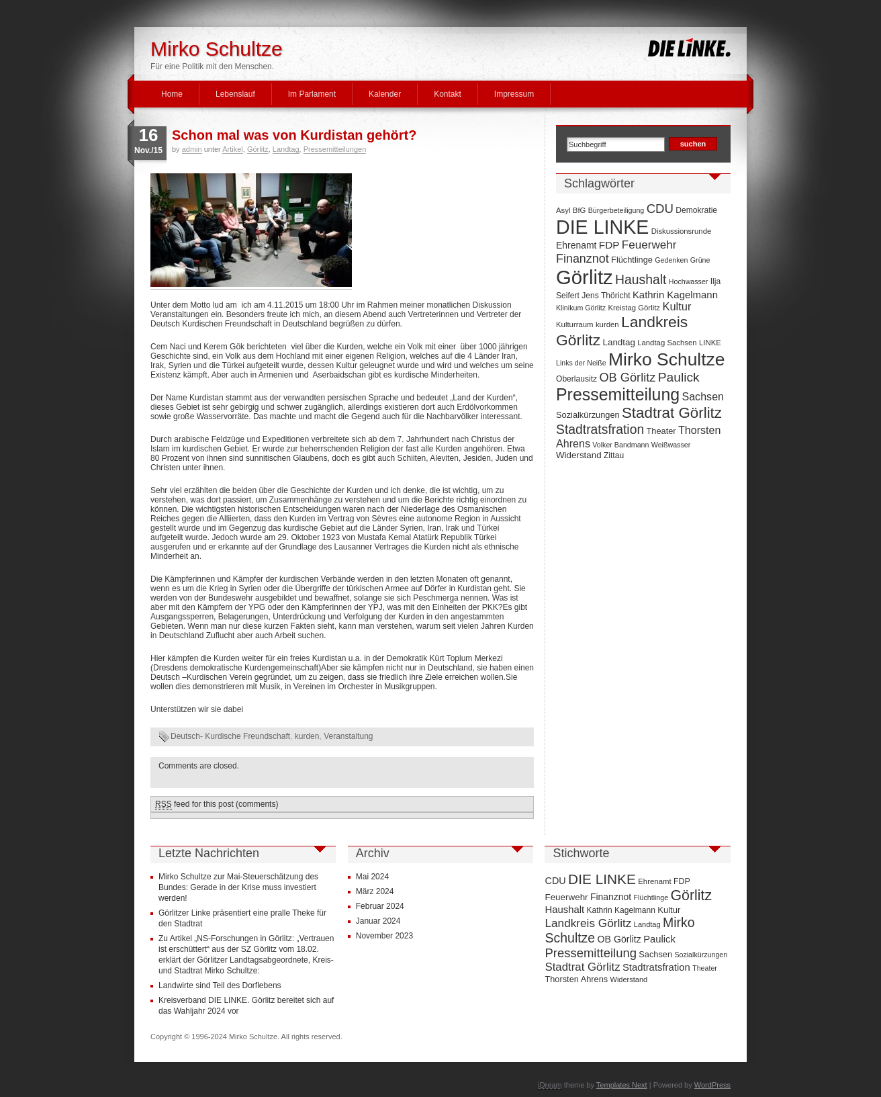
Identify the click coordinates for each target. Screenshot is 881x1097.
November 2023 (384, 935)
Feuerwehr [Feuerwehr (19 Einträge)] (649, 244)
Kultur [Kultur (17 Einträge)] (676, 306)
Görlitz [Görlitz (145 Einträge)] (584, 277)
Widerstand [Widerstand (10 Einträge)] (579, 455)
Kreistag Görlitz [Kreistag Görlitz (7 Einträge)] (634, 308)
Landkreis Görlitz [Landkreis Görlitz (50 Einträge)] (588, 923)
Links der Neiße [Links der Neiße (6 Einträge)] (581, 363)
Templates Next (621, 1085)
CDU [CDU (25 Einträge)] (660, 209)
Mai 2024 (372, 876)
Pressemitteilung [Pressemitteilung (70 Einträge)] (618, 394)
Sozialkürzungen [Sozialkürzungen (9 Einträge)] (588, 415)
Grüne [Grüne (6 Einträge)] (700, 260)
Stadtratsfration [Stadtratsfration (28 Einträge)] (600, 429)
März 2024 (375, 891)
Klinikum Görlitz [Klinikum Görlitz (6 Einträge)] (581, 308)
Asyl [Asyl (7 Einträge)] (563, 210)
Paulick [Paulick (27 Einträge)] (679, 377)
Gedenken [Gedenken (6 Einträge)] (671, 260)
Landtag (286, 149)
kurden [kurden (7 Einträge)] (607, 324)
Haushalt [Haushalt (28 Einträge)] (640, 279)
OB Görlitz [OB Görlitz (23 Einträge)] (627, 377)
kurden (307, 736)
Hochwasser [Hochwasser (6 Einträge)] (688, 281)
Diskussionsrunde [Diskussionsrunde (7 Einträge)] (681, 231)
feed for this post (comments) (216, 804)
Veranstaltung (348, 736)
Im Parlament (312, 94)
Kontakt (447, 94)
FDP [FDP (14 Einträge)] (609, 245)
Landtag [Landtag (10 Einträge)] (619, 342)
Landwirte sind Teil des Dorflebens (219, 985)
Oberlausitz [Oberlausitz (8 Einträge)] (576, 379)
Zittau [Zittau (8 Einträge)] (614, 455)
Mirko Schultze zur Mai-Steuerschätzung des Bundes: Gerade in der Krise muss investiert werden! (238, 887)
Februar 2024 (380, 906)
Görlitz (258, 149)
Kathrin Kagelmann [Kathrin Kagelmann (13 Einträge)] (675, 294)
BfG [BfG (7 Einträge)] (579, 210)
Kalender (385, 94)
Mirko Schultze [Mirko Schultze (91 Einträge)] (666, 359)
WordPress (712, 1085)
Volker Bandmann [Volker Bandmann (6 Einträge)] (620, 445)
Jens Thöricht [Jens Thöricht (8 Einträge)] (606, 295)
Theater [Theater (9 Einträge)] (661, 431)
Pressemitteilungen (335, 149)
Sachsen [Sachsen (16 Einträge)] (703, 396)
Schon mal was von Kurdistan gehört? (294, 135)
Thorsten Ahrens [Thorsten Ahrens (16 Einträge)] (576, 979)
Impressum (514, 94)
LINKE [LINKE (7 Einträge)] (710, 343)
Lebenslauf (235, 94)
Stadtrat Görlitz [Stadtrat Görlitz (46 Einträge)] (672, 412)
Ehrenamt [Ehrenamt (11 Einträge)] (576, 245)
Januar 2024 (378, 921)
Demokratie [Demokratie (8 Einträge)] (696, 210)
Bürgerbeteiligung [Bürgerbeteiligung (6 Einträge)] (616, 210)
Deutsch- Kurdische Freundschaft (230, 736)
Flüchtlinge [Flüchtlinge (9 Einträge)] (632, 260)
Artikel (232, 149)
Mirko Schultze (216, 49)
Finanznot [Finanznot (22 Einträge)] (582, 258)
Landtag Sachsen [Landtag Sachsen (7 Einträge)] (666, 343)
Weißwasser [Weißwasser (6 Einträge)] (670, 445)
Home (172, 94)
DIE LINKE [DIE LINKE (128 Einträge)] (602, 227)
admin (192, 149)
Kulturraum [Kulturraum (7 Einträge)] (575, 324)
